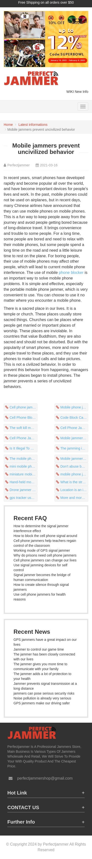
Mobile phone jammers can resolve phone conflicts (74, 407)
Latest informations (32, 125)
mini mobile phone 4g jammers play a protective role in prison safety (24, 466)
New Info (81, 92)
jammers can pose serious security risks (43, 693)
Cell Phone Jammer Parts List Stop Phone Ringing (24, 438)
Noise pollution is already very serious (42, 698)
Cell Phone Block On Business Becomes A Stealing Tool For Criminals (24, 417)
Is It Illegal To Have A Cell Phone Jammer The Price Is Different (24, 448)
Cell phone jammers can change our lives (45, 560)
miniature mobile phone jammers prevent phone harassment (24, 474)
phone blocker (71, 272)
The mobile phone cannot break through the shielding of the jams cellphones (24, 459)
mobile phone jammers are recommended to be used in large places (74, 474)
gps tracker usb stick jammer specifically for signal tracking (24, 498)
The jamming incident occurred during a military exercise (74, 448)
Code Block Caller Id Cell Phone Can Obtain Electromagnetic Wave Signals (74, 417)
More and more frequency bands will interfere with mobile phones (74, 498)
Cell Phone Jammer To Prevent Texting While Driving (74, 428)
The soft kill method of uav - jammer (24, 428)
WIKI (70, 92)
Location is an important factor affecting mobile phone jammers (74, 490)
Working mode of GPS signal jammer (41, 550)
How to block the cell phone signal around (45, 536)
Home (8, 125)
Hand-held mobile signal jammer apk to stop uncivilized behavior (24, 482)
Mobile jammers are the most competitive (74, 459)
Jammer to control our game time (38, 649)
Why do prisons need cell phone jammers (45, 555)
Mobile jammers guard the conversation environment (74, 438)
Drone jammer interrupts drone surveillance (24, 490)
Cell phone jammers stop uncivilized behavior (24, 407)
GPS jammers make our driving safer (41, 703)
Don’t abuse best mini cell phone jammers (74, 466)
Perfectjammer (18, 165)
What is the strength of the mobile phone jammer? (74, 482)
